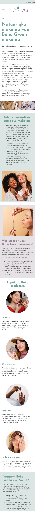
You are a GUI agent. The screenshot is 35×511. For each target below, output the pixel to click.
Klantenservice (7, 10)
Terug (4, 19)
